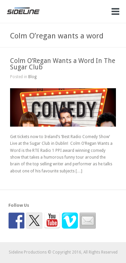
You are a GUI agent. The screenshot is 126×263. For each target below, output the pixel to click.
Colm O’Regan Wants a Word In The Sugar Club (62, 64)
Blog (32, 76)
